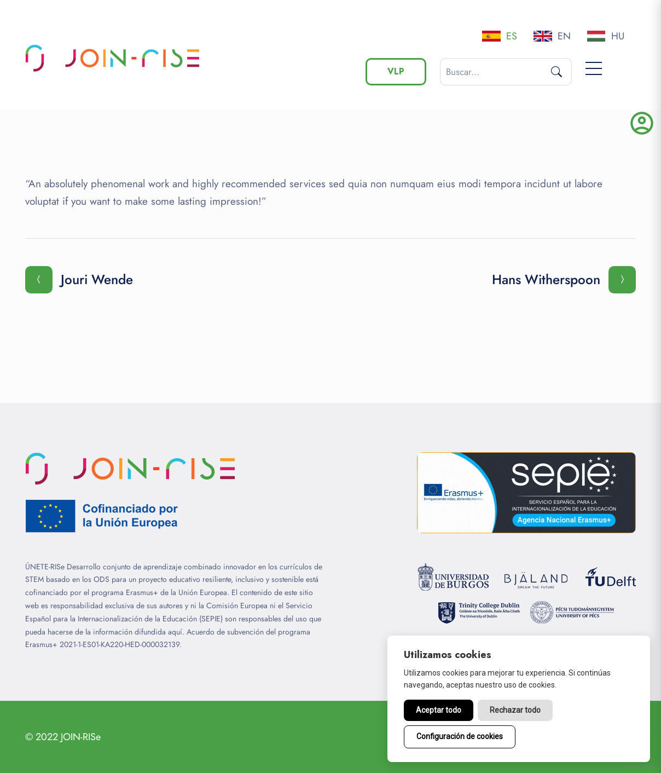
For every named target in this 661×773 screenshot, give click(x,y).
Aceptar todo (438, 710)
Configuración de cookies (459, 736)
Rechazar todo (515, 710)
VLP (395, 71)
